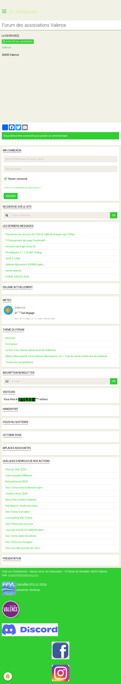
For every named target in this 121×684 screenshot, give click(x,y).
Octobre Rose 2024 (17, 493)
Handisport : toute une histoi (22, 505)
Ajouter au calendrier (18, 41)
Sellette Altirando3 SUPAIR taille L (25, 264)
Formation (11, 344)
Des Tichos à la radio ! (18, 511)
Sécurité (10, 338)
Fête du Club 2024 (16, 469)
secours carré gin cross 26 (21, 246)
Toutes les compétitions (19, 362)
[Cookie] (8, 676)
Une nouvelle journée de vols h (23, 548)
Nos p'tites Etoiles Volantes (21, 499)
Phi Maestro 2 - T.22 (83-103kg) (24, 252)
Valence (6, 47)
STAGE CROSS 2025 (17, 276)
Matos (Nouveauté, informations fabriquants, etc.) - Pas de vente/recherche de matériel (56, 356)
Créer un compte (11, 188)
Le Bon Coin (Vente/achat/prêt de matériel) (31, 350)
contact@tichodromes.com (23, 575)
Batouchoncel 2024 (17, 481)
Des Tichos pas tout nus (19, 523)
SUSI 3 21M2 (13, 258)
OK (113, 215)
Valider (11, 196)
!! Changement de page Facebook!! (25, 240)
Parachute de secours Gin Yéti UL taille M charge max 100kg (40, 234)
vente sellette (13, 270)
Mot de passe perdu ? (31, 188)
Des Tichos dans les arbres (21, 535)
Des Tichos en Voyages (19, 542)
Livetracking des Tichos (19, 517)
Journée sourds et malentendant (25, 529)
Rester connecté (15, 179)
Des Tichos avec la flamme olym (24, 487)
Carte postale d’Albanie (19, 475)
